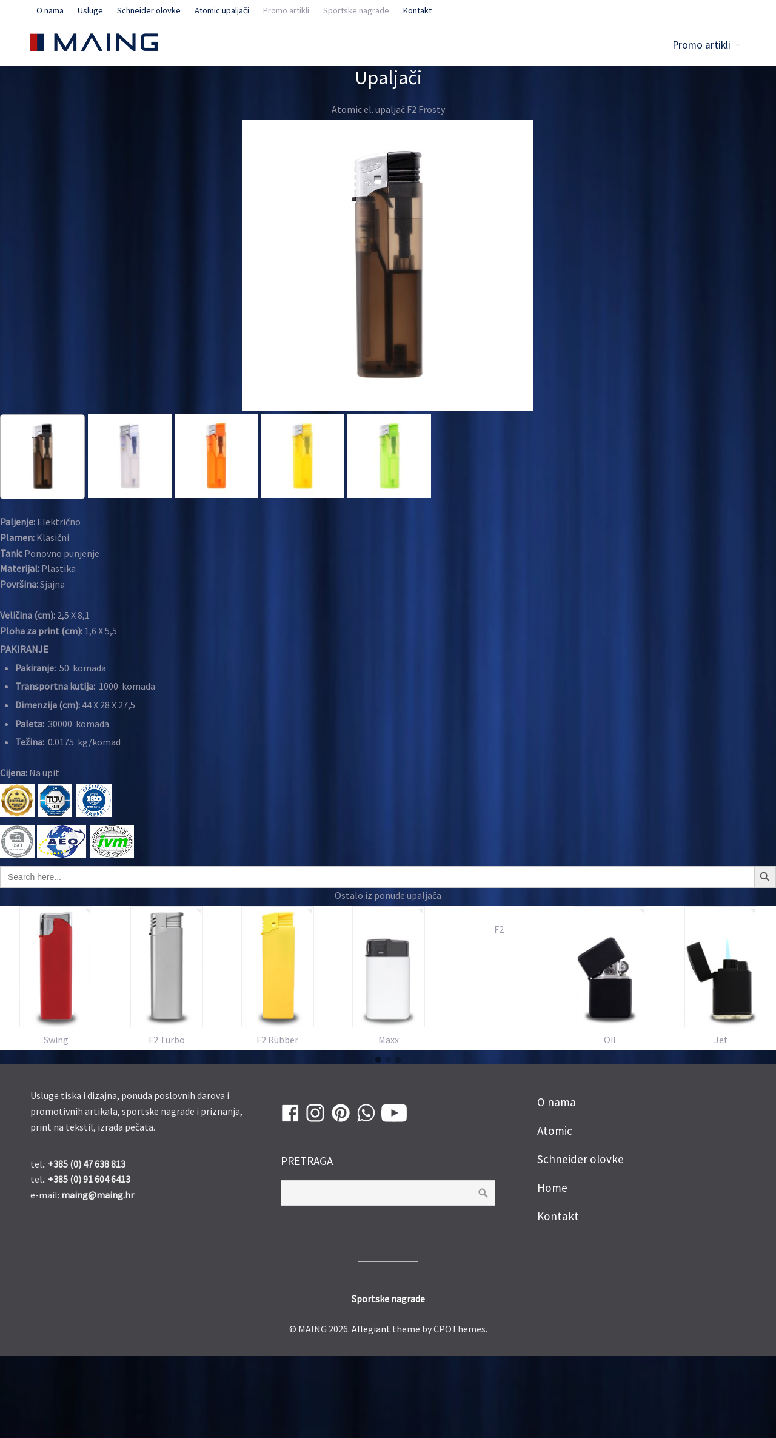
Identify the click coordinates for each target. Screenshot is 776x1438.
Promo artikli (701, 45)
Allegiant (371, 1411)
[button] (378, 1142)
